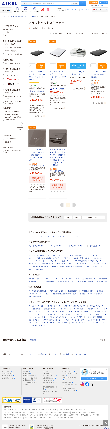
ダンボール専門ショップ (11, 415)
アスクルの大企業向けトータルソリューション (69, 390)
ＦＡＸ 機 (51, 314)
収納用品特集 (84, 415)
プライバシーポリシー (50, 376)
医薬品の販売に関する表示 (50, 392)
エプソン (40, 236)
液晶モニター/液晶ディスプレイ (48, 258)
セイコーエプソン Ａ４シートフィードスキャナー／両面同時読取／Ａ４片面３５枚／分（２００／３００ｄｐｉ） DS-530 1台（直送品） (58, 157)
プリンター (54, 261)
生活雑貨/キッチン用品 (65, 281)
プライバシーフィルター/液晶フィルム (76, 258)
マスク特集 (63, 415)
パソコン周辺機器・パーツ (78, 255)
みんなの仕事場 (67, 382)
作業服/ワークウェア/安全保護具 (91, 294)
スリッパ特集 (82, 412)
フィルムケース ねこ (36, 306)
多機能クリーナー (94, 309)
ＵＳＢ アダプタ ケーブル (54, 311)
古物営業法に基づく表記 (50, 383)
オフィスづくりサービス (45, 417)
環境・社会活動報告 (29, 376)
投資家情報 (27, 373)
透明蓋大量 (36, 309)
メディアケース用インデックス (74, 306)
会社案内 (26, 371)
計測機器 (100, 291)
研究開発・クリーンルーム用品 (38, 294)
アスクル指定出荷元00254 (57, 171)
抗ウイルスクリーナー (97, 306)
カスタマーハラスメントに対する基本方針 (30, 379)
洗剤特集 (74, 412)
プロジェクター (99, 258)
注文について (7, 371)
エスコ (92, 85)
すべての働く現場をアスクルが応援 (47, 415)
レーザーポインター (39, 261)
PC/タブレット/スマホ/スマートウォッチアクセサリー (70, 266)
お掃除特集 (66, 412)
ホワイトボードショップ (78, 410)
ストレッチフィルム (80, 354)
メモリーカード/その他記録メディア (40, 264)
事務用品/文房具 (33, 279)
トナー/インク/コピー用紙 (63, 279)
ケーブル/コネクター (100, 264)
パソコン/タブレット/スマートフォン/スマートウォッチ (47, 255)
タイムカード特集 (51, 410)
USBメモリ (61, 264)
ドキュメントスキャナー (77, 246)
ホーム (4, 16)
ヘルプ (104, 5)
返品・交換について (8, 378)
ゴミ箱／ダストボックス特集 (52, 412)
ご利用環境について (49, 378)
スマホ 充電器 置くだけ (52, 320)
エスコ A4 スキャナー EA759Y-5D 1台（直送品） (97, 74)
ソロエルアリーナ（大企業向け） (69, 374)
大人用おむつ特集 (73, 415)
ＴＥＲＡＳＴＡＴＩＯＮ (57, 317)
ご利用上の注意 (48, 380)
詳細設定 (74, 3)
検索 (82, 3)
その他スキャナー (96, 246)
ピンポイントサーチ (60, 417)
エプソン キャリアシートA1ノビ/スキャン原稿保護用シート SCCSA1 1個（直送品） (37, 155)
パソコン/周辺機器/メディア (18, 16)
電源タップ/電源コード (40, 266)
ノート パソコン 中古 (92, 311)
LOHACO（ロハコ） (68, 371)
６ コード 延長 (76, 317)
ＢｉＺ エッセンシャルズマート (37, 166)
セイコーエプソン (64, 236)
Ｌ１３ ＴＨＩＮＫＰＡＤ (45, 323)
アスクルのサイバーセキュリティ (30, 383)
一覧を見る (32, 340)
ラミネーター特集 (63, 410)
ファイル (47, 279)
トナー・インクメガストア (22, 410)
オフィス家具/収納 (47, 281)
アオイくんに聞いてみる (94, 378)
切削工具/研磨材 (87, 291)
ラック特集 (39, 412)
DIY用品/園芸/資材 (34, 296)
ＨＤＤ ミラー (74, 311)
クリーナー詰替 (78, 309)
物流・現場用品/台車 (56, 291)
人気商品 (32, 41)
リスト (53, 33)
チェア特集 (30, 412)
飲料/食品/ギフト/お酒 (85, 281)
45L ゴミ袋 (66, 354)
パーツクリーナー (30, 354)
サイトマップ (47, 371)
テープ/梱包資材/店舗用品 (37, 291)
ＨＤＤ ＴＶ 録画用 (94, 317)
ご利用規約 (47, 373)
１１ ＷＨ (95, 323)
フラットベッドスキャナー (37, 246)
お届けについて (7, 373)
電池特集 (41, 410)
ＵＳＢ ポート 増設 (91, 314)
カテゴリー (5, 10)
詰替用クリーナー (50, 309)
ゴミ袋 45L (43, 354)
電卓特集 (34, 410)
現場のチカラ (24, 415)
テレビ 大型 (62, 323)
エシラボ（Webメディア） (69, 385)
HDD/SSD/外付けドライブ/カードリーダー (88, 261)
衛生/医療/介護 (102, 281)
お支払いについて (8, 376)
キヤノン (51, 236)
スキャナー (32, 16)
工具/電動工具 (72, 291)
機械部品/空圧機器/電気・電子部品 (64, 294)
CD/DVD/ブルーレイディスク (79, 264)
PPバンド (55, 354)
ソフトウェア (97, 266)
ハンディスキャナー (57, 246)
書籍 (29, 269)
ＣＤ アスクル (33, 320)
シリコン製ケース (54, 306)
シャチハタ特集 (94, 415)
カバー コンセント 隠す (75, 320)
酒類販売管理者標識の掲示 (50, 388)
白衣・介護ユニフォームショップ (13, 417)
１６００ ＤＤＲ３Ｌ (79, 323)
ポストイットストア (30, 417)
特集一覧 (70, 417)
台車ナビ (32, 415)
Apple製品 (39, 269)
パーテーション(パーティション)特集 (14, 412)
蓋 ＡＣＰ (64, 309)
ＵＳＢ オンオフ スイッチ (69, 314)
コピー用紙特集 (8, 410)
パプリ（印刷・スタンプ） (69, 378)
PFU (76, 236)
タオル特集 (92, 412)
